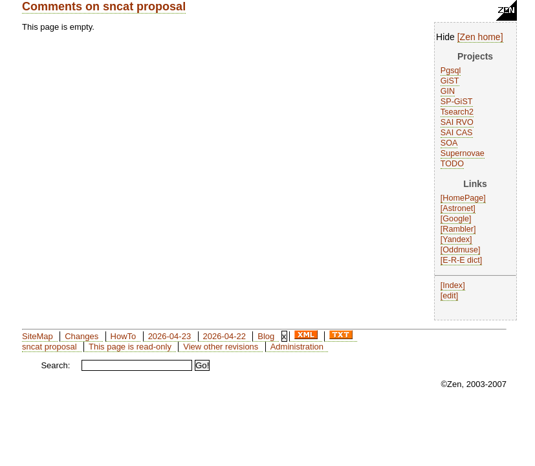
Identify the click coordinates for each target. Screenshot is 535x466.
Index (452, 285)
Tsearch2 (457, 111)
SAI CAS (457, 132)
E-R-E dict (460, 260)
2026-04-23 (169, 336)
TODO (452, 163)
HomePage (462, 198)
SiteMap (37, 336)
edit (448, 295)
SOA (449, 143)
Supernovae (463, 153)
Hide (445, 37)
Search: (55, 365)
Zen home (480, 37)
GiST (450, 80)
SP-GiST (457, 101)
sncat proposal (49, 346)
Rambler (458, 229)
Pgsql (451, 70)
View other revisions (220, 346)
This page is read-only (130, 346)
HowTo (123, 336)
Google (455, 218)
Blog (265, 336)
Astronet (457, 208)
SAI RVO (457, 122)
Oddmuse (460, 249)
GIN (448, 91)
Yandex (456, 239)
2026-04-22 (224, 336)
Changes (81, 336)
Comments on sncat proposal (104, 6)
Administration (296, 346)
